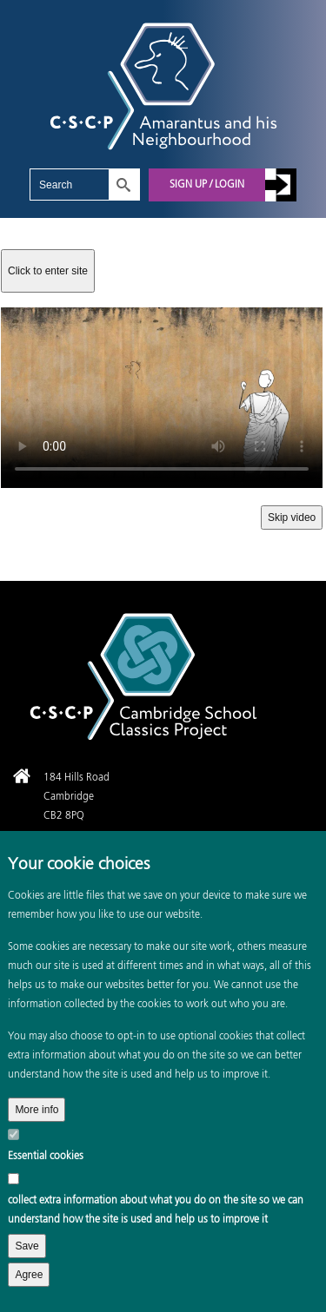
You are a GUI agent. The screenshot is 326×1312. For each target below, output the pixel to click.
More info (36, 1110)
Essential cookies (45, 1156)
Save (26, 1246)
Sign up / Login (207, 185)
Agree (29, 1275)
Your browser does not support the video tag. (162, 397)
